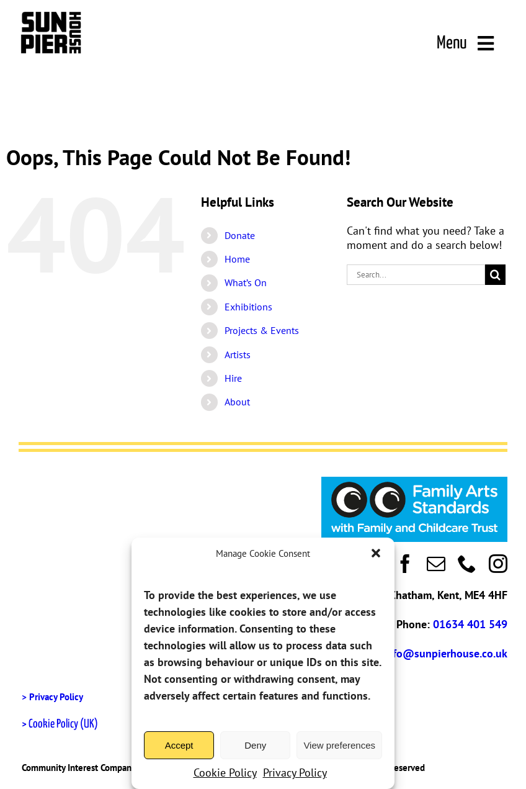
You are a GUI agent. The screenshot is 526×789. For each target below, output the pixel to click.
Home (237, 259)
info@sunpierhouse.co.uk (445, 653)
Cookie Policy (225, 772)
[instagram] (498, 563)
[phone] (467, 563)
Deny (255, 745)
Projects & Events (262, 330)
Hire (233, 378)
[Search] (495, 274)
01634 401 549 (470, 624)
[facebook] (405, 563)
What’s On (246, 282)
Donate (240, 235)
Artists (238, 354)
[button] (376, 553)
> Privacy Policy (52, 697)
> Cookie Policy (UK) (60, 724)
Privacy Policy (295, 772)
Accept (179, 745)
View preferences (339, 745)
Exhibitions (248, 306)
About (237, 401)
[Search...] (416, 274)
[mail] (436, 563)
